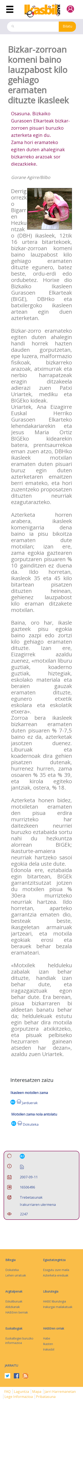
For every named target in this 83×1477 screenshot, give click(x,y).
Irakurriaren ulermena (38, 1204)
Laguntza (22, 1391)
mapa (37, 1391)
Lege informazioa (19, 1396)
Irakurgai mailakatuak (57, 1307)
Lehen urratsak (15, 1275)
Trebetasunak (31, 1197)
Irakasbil (48, 1349)
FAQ (7, 1391)
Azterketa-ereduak (55, 1275)
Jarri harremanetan (60, 1391)
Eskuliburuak (13, 1301)
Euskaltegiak (13, 1328)
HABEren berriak (16, 1312)
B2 (13, 1102)
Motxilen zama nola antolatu (34, 1114)
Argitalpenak (13, 1291)
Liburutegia (50, 1291)
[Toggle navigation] (10, 9)
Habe (46, 1338)
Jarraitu (11, 1365)
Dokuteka (31, 1124)
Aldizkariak (12, 1307)
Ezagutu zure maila (56, 1270)
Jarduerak (30, 1103)
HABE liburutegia (54, 1301)
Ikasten (48, 1344)
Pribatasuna (46, 1396)
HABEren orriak (53, 1328)
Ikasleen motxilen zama (29, 1092)
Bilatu (67, 26)
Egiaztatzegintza (54, 1260)
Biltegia (10, 1260)
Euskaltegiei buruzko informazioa (19, 1340)
